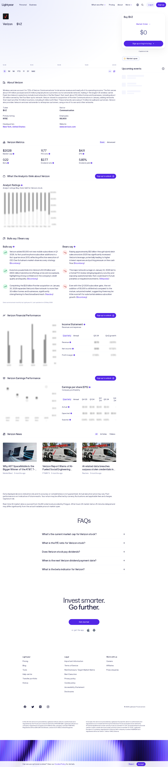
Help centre (27, 674)
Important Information (73, 661)
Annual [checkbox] (76, 336)
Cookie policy (70, 683)
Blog (24, 666)
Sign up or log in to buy (143, 44)
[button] (31, 107)
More (129, 5)
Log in (150, 5)
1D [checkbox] (5, 71)
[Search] (142, 4)
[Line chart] (110, 71)
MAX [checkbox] (33, 71)
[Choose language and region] (137, 4)
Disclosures (69, 692)
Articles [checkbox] (103, 434)
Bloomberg (15, 263)
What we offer (99, 5)
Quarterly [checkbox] (67, 336)
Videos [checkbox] (112, 434)
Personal (23, 5)
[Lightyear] (8, 4)
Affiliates (110, 666)
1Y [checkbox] (24, 71)
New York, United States (14, 127)
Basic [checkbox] (102, 142)
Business (33, 5)
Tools (25, 670)
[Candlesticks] (114, 71)
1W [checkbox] (9, 71)
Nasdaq (49, 294)
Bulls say (8, 246)
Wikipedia (104, 279)
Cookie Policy (60, 764)
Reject (131, 764)
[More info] (163, 69)
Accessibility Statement (74, 687)
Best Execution (70, 674)
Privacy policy (70, 679)
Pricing (112, 5)
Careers (109, 661)
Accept (141, 764)
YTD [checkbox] (19, 71)
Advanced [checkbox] (111, 142)
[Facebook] (25, 706)
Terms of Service (71, 666)
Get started (84, 622)
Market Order (143, 24)
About (120, 5)
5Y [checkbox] (28, 71)
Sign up (161, 5)
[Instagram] (48, 706)
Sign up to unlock (105, 176)
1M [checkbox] (14, 71)
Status (25, 683)
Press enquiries (112, 670)
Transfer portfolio (30, 679)
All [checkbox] (96, 434)
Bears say (69, 246)
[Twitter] (32, 706)
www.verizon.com (68, 127)
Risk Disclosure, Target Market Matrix (79, 670)
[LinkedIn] (40, 706)
